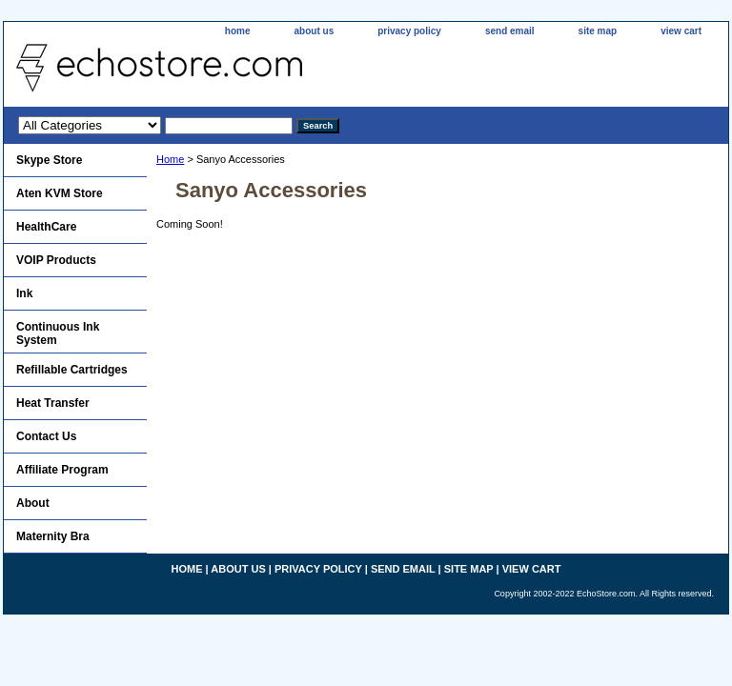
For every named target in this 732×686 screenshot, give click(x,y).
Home (170, 159)
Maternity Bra (53, 536)
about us (315, 31)
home (238, 31)
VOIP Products (56, 260)
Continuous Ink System (57, 333)
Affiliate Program (62, 469)
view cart (681, 31)
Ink (24, 293)
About (33, 503)
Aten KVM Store (59, 193)
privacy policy (409, 31)
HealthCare (46, 226)
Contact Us (46, 436)
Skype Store (49, 160)
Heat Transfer (53, 403)
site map (598, 31)
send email (510, 31)
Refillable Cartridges (72, 369)
